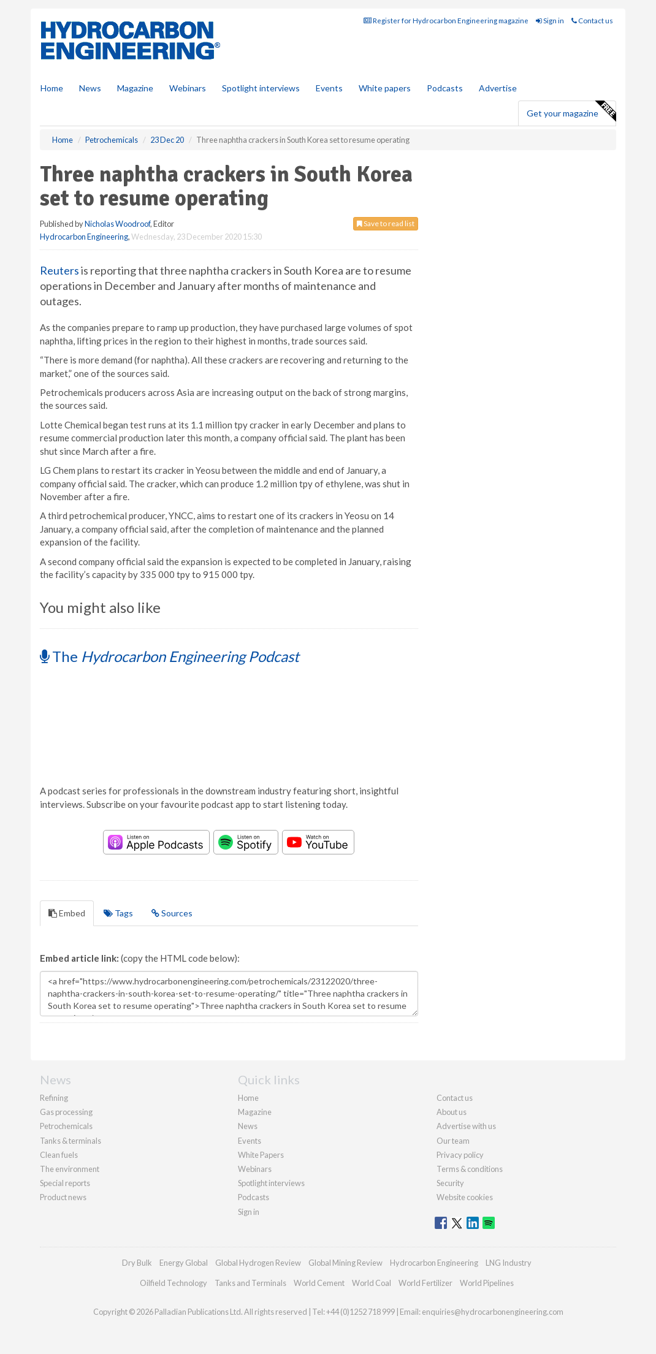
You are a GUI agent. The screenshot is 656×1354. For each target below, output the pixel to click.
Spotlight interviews (261, 88)
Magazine (135, 88)
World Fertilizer (425, 1283)
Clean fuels (59, 1155)
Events (329, 88)
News (247, 1126)
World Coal (371, 1283)
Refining (54, 1098)
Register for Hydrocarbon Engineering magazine (446, 21)
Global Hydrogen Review (258, 1263)
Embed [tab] (66, 913)
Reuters (59, 270)
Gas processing (66, 1112)
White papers (385, 88)
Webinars (187, 88)
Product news (63, 1197)
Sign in (550, 21)
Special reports (65, 1183)
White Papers (261, 1155)
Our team (453, 1141)
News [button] (90, 88)
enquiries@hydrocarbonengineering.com (492, 1312)
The (169, 656)
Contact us (592, 21)
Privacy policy (460, 1155)
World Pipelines (487, 1283)
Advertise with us (466, 1126)
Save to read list (385, 223)
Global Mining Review (345, 1263)
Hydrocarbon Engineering (84, 237)
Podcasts (445, 88)
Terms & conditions (470, 1169)
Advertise (498, 88)
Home (51, 88)
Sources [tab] (172, 913)
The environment (69, 1169)
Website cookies (465, 1197)
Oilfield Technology (173, 1283)
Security (450, 1183)
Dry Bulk (137, 1263)
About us (452, 1112)
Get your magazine (571, 111)
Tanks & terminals (70, 1141)
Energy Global (183, 1263)
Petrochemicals (66, 1126)
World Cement (319, 1283)
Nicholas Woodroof (117, 224)
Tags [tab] (118, 913)
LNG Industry (509, 1263)
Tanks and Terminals (250, 1283)
